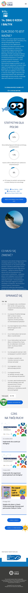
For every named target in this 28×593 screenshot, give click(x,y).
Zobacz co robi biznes (14, 533)
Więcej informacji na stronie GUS (14, 204)
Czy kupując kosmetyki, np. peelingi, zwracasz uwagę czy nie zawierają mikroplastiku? (16, 379)
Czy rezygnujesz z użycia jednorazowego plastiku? (14, 372)
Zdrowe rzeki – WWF (13, 195)
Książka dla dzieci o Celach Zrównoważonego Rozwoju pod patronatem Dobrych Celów (13, 512)
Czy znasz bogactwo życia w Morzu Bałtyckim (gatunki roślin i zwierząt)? (17, 333)
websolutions (20, 586)
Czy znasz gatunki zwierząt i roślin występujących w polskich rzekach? (17, 358)
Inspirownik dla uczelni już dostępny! (11, 448)
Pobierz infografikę (14, 408)
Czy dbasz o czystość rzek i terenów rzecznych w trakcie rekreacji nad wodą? (16, 365)
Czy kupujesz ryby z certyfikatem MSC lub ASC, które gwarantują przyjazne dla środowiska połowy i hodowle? (17, 312)
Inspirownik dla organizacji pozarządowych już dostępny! (12, 479)
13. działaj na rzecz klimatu (14, 91)
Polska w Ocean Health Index (13, 197)
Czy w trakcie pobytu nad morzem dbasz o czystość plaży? (17, 340)
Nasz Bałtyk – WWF (16, 193)
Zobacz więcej (14, 526)
